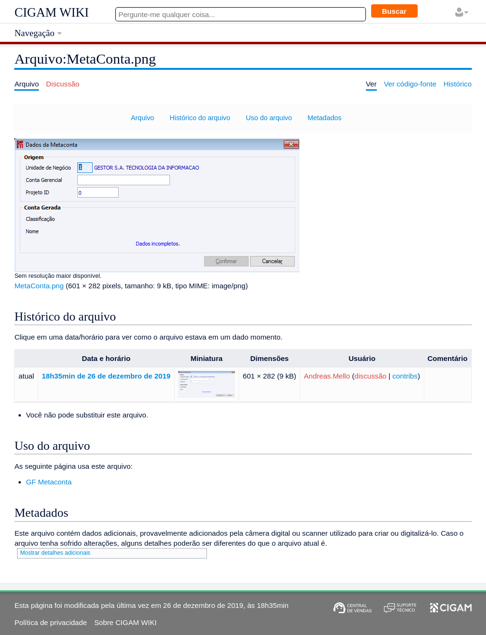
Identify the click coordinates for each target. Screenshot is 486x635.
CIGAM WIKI (51, 12)
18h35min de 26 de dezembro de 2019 (106, 376)
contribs (405, 376)
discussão (371, 376)
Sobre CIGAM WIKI (125, 622)
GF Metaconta (49, 482)
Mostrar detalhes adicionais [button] (55, 553)
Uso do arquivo (269, 118)
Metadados (324, 118)
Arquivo (142, 118)
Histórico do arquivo (200, 118)
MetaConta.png (39, 286)
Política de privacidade (50, 622)
